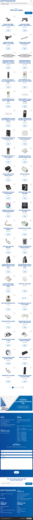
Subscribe (29, 483)
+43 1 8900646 (23, 428)
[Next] (23, 387)
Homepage (3, 3)
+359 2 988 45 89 (4, 423)
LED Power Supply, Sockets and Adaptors (19, 3)
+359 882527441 (6, 424)
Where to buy (19, 510)
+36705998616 (24, 440)
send (16, 472)
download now (23, 407)
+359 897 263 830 (23, 434)
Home (18, 506)
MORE (8, 30)
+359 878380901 (24, 433)
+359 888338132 (23, 435)
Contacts (18, 512)
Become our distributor (5, 506)
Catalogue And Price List (21, 508)
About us (2, 507)
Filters (28, 13)
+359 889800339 (23, 432)
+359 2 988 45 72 (6, 422)
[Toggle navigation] (31, 1)
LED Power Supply (5, 4)
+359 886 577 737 (24, 429)
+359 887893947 (24, 437)
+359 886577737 (23, 438)
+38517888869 (23, 439)
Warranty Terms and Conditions (6, 512)
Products (8, 3)
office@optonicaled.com (7, 425)
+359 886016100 (12, 424)
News (1, 508)
